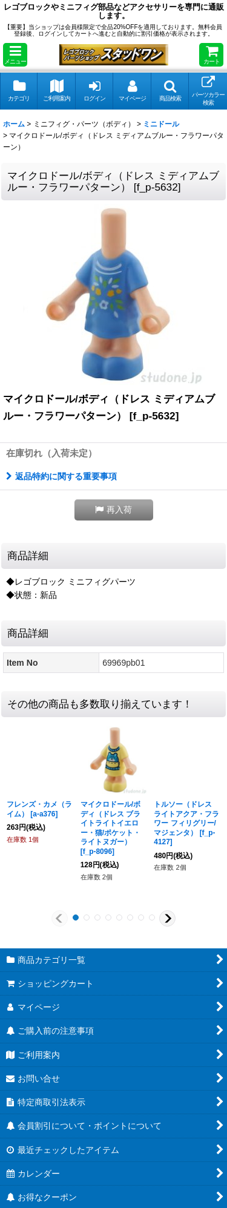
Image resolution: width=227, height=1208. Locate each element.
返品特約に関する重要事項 (61, 476)
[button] (15, 55)
